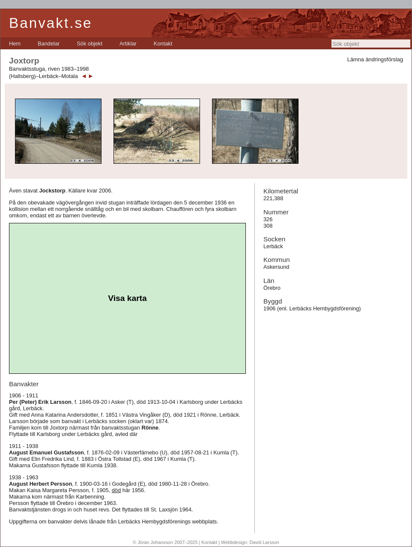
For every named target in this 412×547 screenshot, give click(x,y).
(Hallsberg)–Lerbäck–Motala (43, 76)
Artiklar (128, 43)
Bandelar (49, 43)
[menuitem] (14, 43)
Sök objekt (89, 43)
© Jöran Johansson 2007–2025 (165, 542)
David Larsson (264, 542)
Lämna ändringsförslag (375, 59)
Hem (15, 43)
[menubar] (90, 43)
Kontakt (163, 43)
